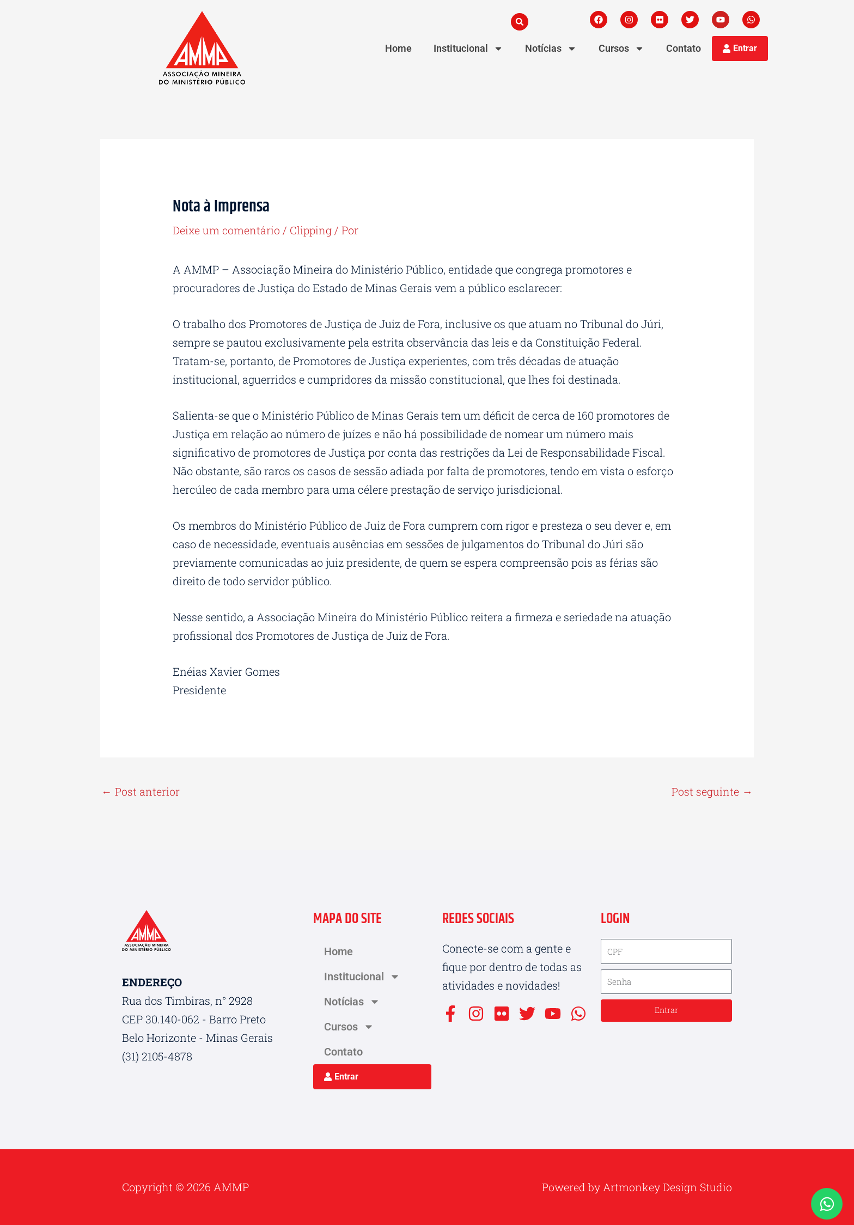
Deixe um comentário (227, 230)
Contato (683, 48)
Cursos (621, 48)
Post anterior (140, 792)
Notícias (551, 48)
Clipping (312, 230)
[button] (519, 22)
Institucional (468, 48)
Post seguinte (712, 792)
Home (398, 48)
